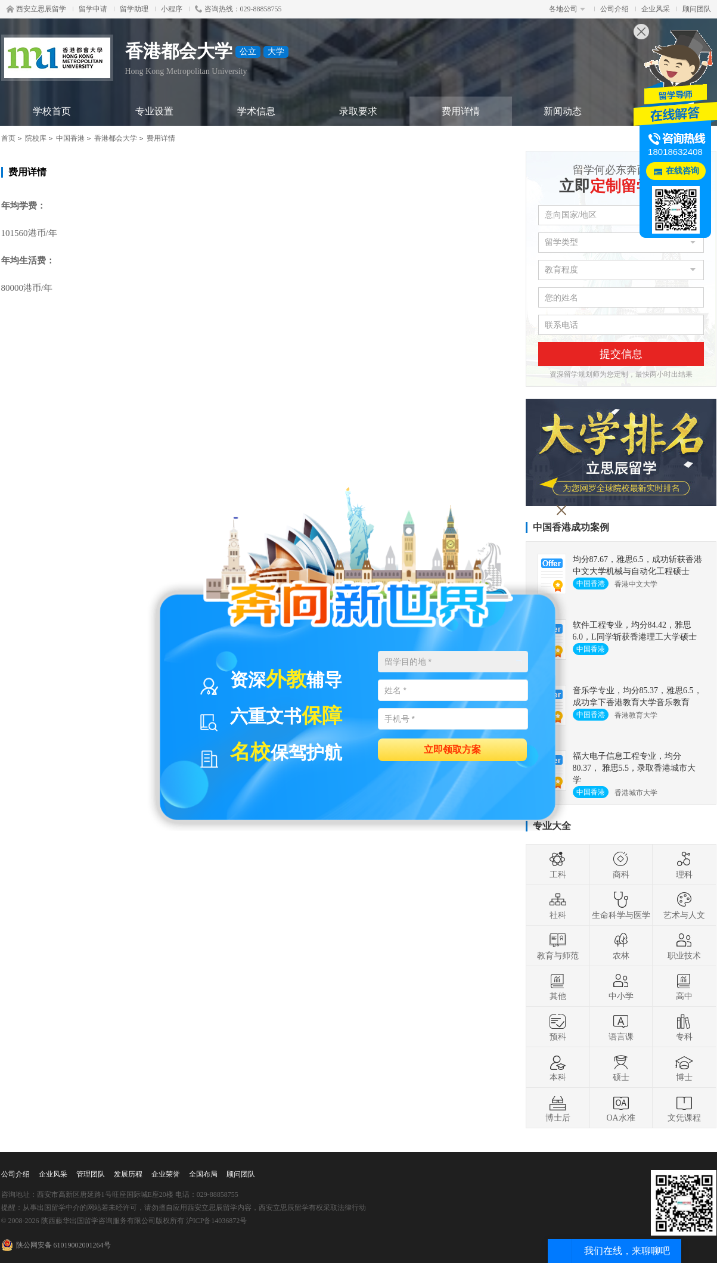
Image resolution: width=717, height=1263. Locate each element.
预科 (558, 1027)
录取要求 (358, 111)
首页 (8, 138)
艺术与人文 (684, 905)
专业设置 (154, 111)
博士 (684, 1067)
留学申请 (93, 9)
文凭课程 (684, 1108)
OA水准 (620, 1108)
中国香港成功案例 (571, 527)
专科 (684, 1027)
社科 (558, 905)
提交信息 (621, 354)
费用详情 (461, 111)
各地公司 (567, 9)
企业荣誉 (165, 1174)
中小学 (621, 986)
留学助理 (134, 9)
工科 (558, 865)
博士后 (557, 1108)
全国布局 (203, 1174)
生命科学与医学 (621, 905)
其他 (558, 986)
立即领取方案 (452, 749)
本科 (558, 1067)
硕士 (621, 1067)
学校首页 (52, 111)
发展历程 (128, 1174)
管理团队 (90, 1174)
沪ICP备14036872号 (216, 1221)
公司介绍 (614, 9)
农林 (621, 946)
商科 (621, 865)
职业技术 (684, 946)
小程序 (171, 9)
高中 (684, 986)
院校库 (35, 138)
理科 (684, 865)
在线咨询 (682, 170)
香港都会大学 (115, 138)
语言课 (621, 1027)
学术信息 (256, 111)
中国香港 (70, 138)
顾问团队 (696, 9)
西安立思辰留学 (36, 9)
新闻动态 (563, 111)
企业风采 (655, 9)
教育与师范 (558, 946)
